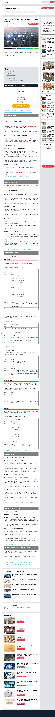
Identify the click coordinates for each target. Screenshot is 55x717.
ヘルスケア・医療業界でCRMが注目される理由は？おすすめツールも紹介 (48, 26)
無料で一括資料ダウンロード (48, 8)
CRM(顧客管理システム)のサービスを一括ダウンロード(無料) (21, 106)
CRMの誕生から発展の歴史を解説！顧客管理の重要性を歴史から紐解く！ (18, 564)
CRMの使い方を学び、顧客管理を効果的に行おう (15, 80)
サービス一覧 (12, 12)
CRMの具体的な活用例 (10, 71)
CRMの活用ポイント (10, 76)
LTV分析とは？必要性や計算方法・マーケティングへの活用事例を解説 (48, 23)
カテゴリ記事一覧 (32, 12)
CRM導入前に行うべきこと (11, 73)
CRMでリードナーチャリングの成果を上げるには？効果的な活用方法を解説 (18, 502)
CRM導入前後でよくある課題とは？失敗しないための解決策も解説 (16, 450)
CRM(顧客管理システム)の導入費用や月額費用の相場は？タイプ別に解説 (18, 249)
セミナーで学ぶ (19, 12)
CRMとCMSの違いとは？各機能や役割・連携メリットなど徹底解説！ (48, 20)
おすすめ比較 (6, 12)
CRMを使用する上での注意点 (11, 78)
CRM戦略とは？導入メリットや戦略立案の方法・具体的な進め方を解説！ (18, 562)
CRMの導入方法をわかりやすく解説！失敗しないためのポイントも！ (17, 247)
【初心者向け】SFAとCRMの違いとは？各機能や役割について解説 (16, 176)
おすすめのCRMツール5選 (11, 75)
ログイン (51, 2)
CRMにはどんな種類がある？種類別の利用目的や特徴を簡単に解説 (48, 28)
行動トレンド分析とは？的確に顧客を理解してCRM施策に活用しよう (48, 31)
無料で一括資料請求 (48, 166)
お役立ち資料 (26, 12)
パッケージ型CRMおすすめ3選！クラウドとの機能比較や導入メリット (17, 544)
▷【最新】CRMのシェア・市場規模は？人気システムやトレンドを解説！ (17, 110)
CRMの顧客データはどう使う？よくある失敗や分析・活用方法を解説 (17, 504)
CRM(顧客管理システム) (33, 23)
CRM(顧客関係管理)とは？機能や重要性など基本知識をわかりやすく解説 (18, 112)
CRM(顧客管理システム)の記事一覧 (32, 600)
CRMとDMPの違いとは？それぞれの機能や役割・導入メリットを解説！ (17, 178)
